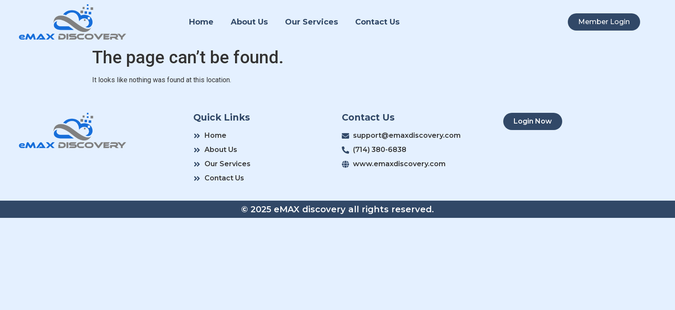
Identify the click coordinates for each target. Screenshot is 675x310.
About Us (249, 22)
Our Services (311, 22)
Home (201, 22)
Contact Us (377, 22)
